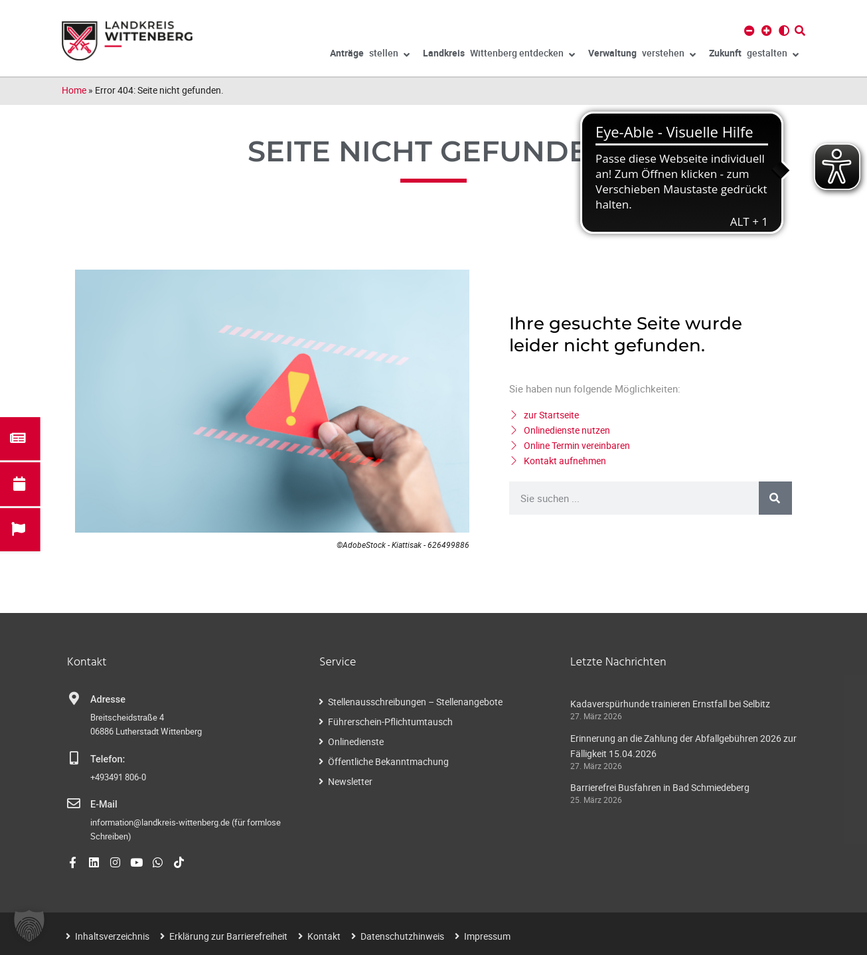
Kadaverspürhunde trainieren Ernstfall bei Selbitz (670, 703)
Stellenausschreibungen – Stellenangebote (415, 701)
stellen (370, 55)
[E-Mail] (73, 803)
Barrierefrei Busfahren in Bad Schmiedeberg (659, 787)
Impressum (487, 936)
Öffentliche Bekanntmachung (388, 761)
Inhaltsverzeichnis (112, 936)
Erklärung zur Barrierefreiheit (228, 936)
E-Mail (104, 804)
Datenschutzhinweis (402, 936)
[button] (29, 926)
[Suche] (775, 498)
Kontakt (324, 936)
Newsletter (350, 781)
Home (74, 90)
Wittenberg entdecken (499, 55)
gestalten (754, 55)
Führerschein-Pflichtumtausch (390, 721)
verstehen (642, 55)
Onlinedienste (356, 741)
